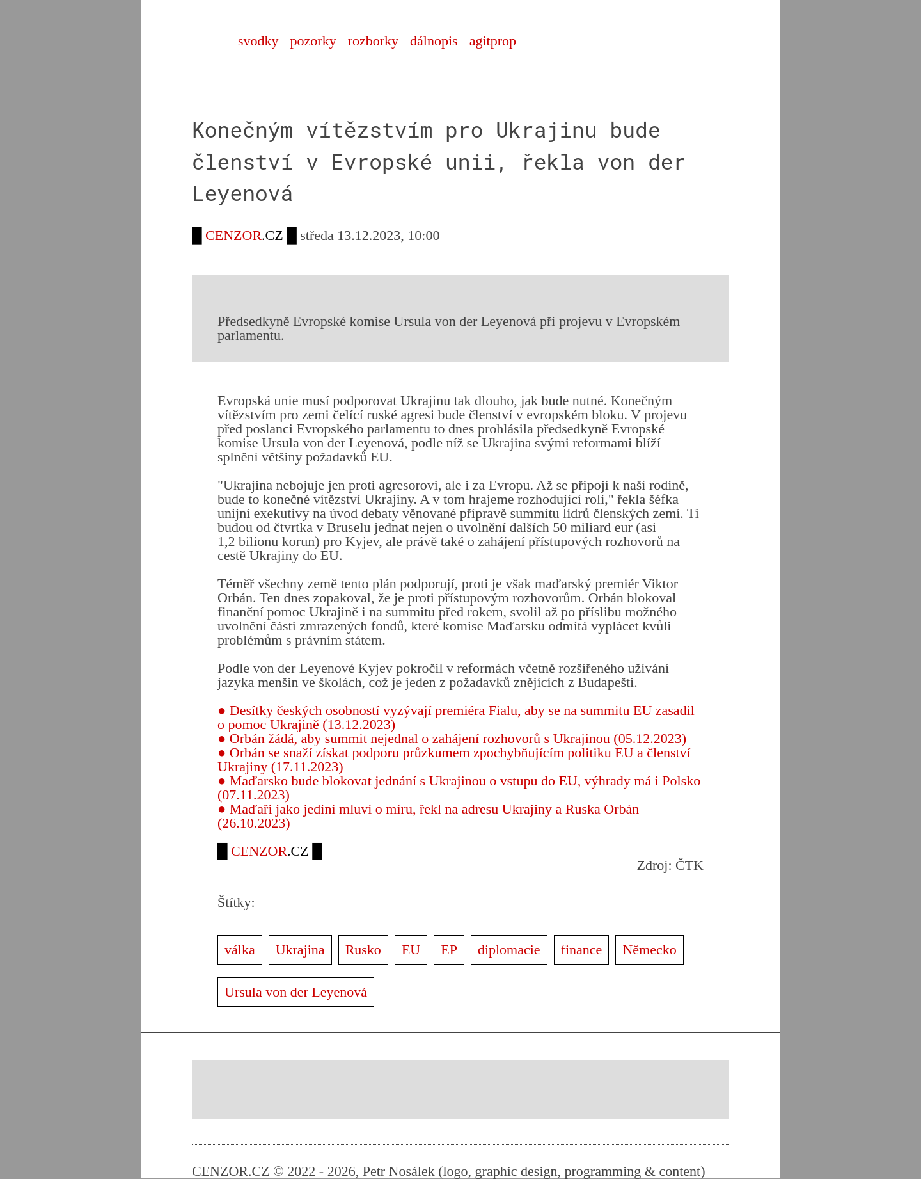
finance (581, 950)
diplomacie (509, 950)
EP (449, 950)
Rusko (363, 950)
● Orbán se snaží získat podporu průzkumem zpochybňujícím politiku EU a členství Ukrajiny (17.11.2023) (454, 759)
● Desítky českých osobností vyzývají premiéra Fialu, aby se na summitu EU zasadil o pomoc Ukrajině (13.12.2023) (456, 717)
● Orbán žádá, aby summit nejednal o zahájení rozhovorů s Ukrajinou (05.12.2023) (451, 738)
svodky (258, 41)
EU (411, 950)
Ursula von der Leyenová (295, 992)
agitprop (492, 41)
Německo (649, 950)
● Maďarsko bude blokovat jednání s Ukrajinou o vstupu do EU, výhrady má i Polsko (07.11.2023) (458, 788)
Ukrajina (300, 950)
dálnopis (434, 41)
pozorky (313, 41)
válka (239, 950)
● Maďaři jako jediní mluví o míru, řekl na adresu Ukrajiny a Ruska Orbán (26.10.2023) (428, 816)
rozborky (373, 41)
